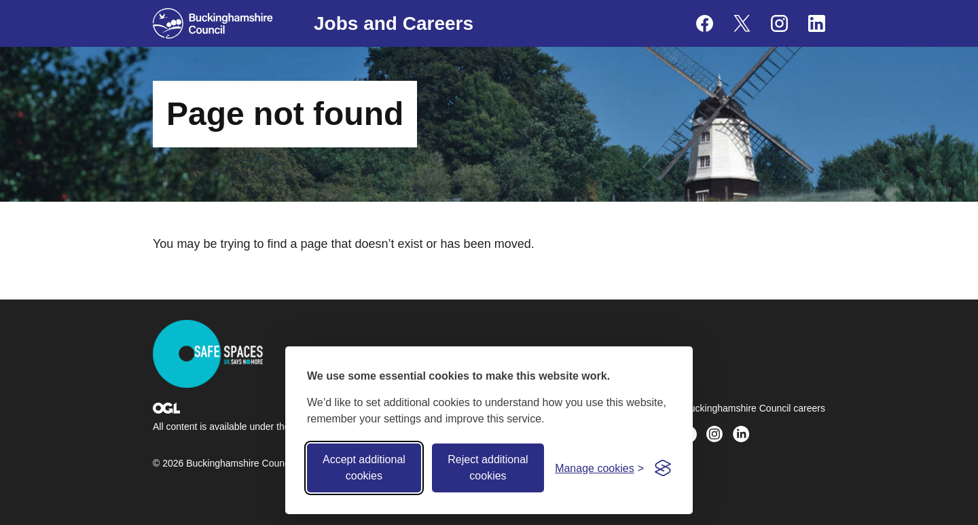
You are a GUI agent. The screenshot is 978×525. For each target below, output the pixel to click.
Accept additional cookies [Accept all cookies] (364, 468)
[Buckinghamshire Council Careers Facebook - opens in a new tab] (704, 23)
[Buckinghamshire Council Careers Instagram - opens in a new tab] (779, 23)
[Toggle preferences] (599, 468)
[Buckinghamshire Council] (213, 23)
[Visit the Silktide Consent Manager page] (663, 468)
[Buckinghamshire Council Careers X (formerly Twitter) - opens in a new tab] (742, 23)
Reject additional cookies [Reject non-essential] (488, 468)
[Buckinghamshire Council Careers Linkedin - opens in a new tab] (816, 23)
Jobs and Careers (393, 23)
